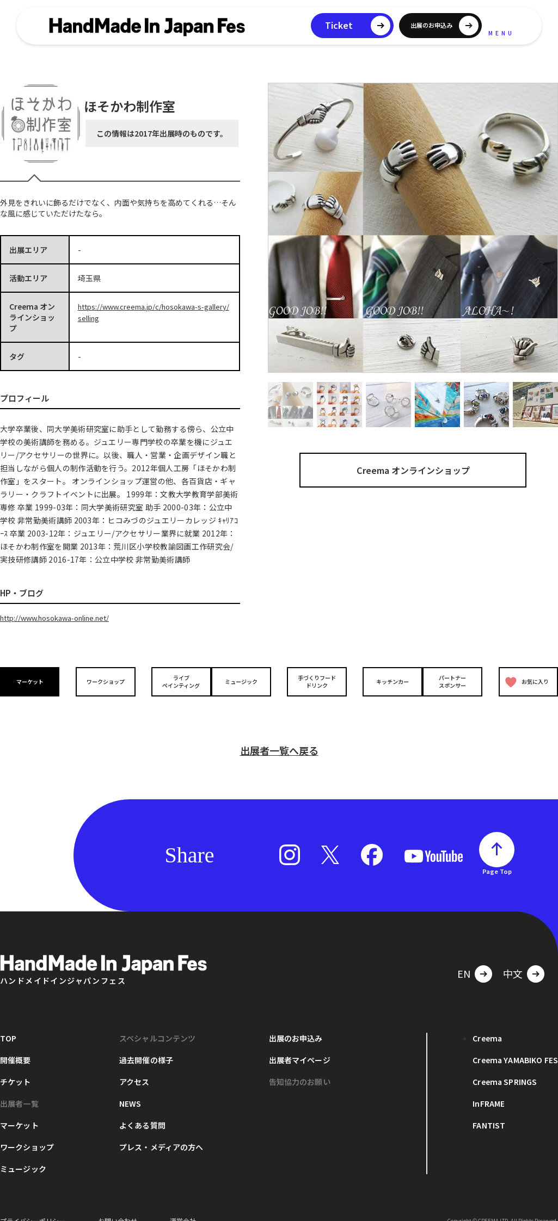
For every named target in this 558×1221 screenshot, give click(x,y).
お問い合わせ (117, 1204)
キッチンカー (384, 681)
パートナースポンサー (455, 680)
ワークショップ (103, 681)
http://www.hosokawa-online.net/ (62, 617)
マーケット (32, 681)
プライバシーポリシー (32, 1204)
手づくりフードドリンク (314, 680)
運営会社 (183, 1204)
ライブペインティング (173, 680)
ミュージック (243, 681)
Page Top (497, 854)
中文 (513, 957)
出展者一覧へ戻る (279, 734)
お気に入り (524, 681)
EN (463, 957)
